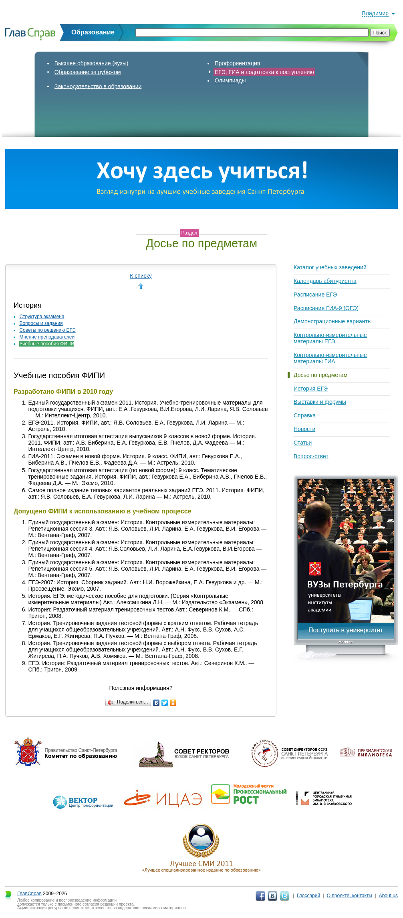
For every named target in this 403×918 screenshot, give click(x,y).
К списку (141, 276)
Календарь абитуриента (325, 281)
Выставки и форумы (320, 402)
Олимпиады (230, 80)
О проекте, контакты (350, 895)
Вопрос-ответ (311, 456)
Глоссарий (308, 895)
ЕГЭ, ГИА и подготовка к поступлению (264, 71)
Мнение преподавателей (47, 337)
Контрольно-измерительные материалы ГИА (330, 358)
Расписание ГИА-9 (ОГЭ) (326, 308)
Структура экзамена (41, 316)
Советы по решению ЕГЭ (47, 330)
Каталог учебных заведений (330, 267)
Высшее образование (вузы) (91, 63)
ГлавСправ (29, 893)
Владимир (375, 13)
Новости (304, 429)
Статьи (303, 442)
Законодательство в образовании (98, 86)
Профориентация (237, 63)
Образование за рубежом (87, 71)
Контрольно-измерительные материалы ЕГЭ (330, 338)
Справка (305, 415)
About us (388, 895)
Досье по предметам (320, 375)
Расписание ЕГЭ (315, 294)
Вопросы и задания (40, 323)
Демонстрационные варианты (333, 321)
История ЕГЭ (311, 388)
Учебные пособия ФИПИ (46, 344)
